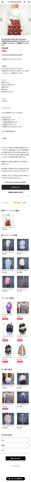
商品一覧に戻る (15, 458)
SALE (2, 450)
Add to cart (15, 187)
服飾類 (3, 445)
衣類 (2, 440)
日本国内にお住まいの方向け (15, 192)
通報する (27, 196)
